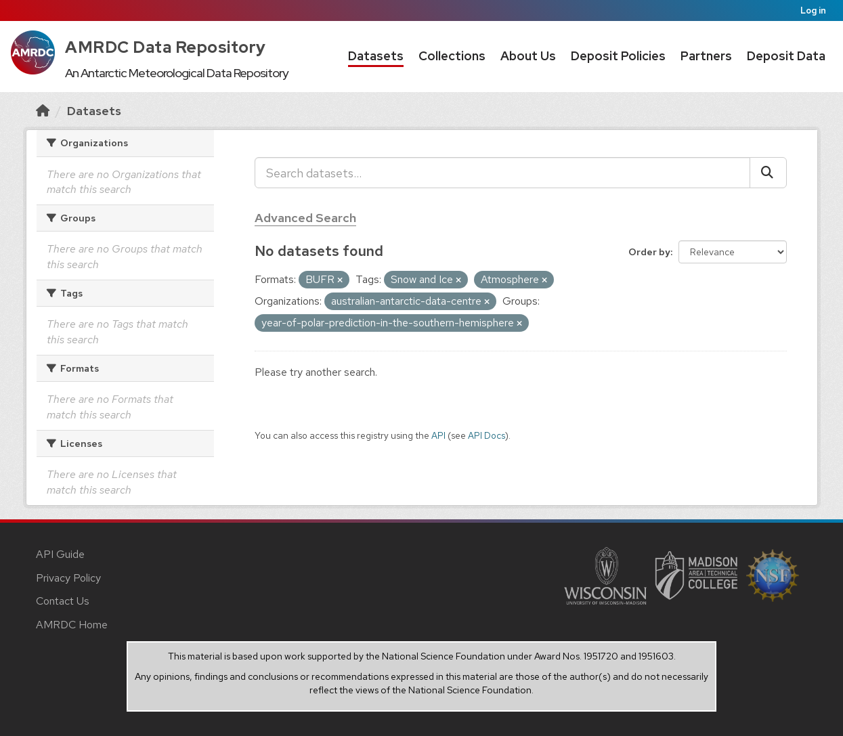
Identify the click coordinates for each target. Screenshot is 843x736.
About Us (528, 56)
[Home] (42, 110)
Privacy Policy (68, 578)
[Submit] (768, 172)
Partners (706, 56)
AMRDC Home (72, 625)
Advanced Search (305, 217)
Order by (649, 252)
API (438, 435)
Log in (813, 10)
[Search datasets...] (502, 172)
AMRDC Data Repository (165, 47)
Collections (451, 56)
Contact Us (62, 601)
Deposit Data (786, 56)
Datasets (376, 56)
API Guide (60, 554)
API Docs (486, 435)
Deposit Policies (618, 56)
